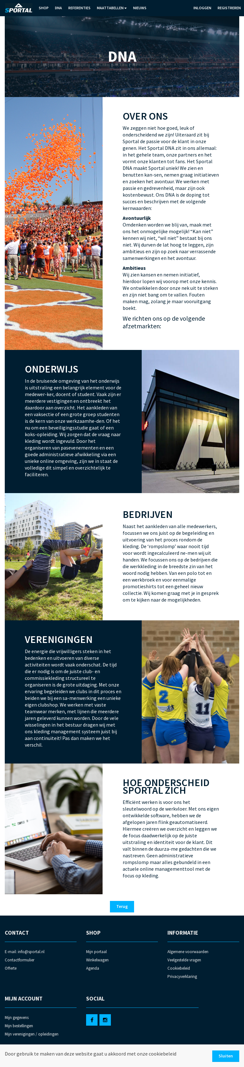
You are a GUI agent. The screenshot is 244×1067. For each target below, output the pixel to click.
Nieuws (139, 7)
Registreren (229, 7)
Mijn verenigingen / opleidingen (31, 1034)
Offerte (11, 968)
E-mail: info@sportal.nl (24, 951)
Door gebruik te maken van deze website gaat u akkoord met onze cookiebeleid (90, 1053)
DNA (58, 7)
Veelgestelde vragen (184, 960)
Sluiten (226, 1056)
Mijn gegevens (17, 1017)
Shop (44, 7)
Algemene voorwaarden (187, 951)
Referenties (79, 7)
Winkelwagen (97, 960)
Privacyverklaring (182, 976)
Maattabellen (112, 7)
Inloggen (202, 7)
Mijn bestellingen (19, 1026)
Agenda (92, 968)
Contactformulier (19, 960)
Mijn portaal (96, 951)
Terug (122, 906)
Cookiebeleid (178, 968)
